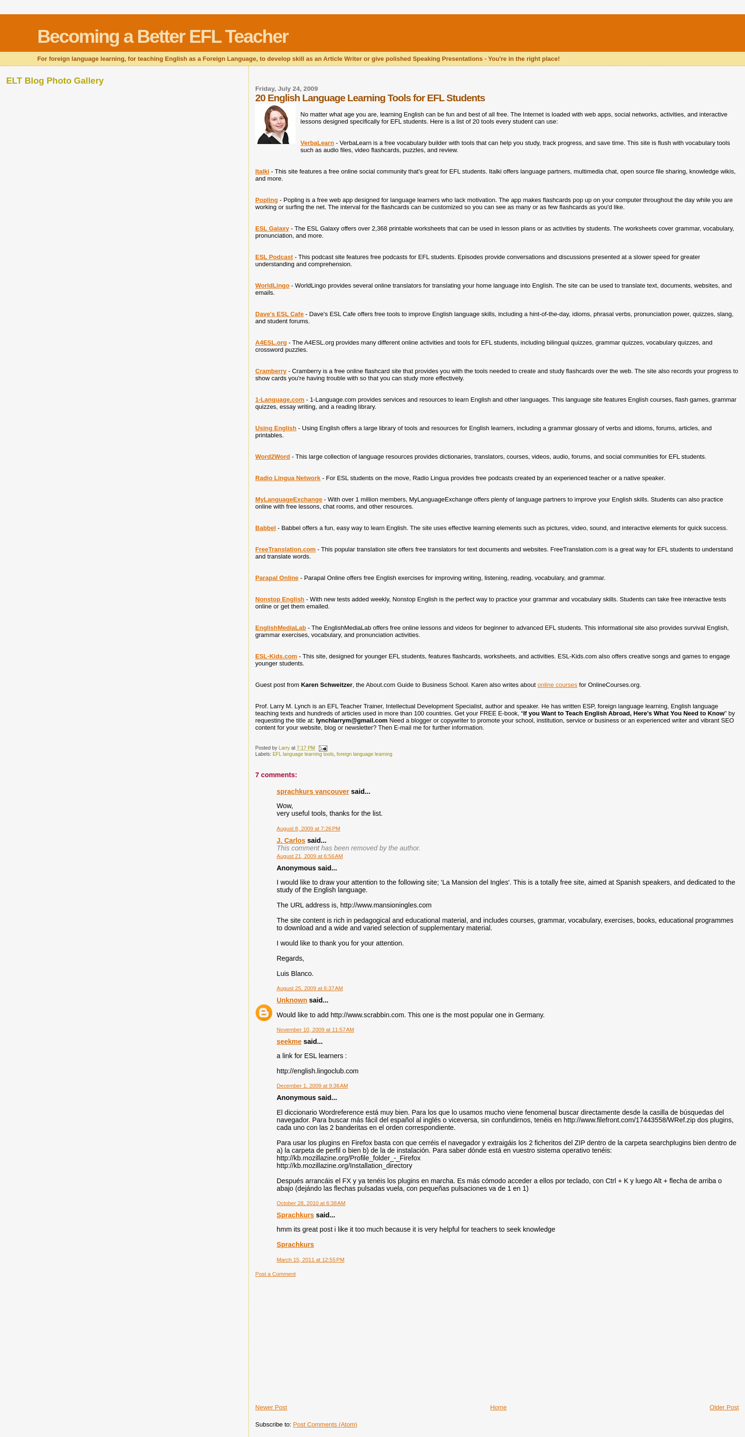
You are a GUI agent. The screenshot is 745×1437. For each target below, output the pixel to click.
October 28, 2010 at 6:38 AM (311, 1203)
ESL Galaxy (272, 228)
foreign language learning (364, 754)
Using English (275, 428)
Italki (262, 171)
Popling (266, 199)
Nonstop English (279, 599)
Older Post (724, 1407)
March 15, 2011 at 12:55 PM (310, 1260)
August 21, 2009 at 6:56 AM (310, 856)
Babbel (265, 527)
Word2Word (272, 456)
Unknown (292, 1000)
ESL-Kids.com (276, 656)
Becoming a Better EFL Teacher (162, 36)
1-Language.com (279, 399)
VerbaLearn (317, 142)
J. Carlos (291, 840)
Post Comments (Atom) (325, 1424)
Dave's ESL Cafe (279, 314)
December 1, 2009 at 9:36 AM (312, 1086)
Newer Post (271, 1407)
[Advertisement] (326, 1336)
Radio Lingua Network (287, 478)
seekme (289, 1041)
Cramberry (271, 371)
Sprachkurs (295, 1215)
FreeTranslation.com (285, 549)
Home (498, 1407)
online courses (557, 684)
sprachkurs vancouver (313, 791)
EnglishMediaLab (280, 627)
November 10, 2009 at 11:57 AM (315, 1029)
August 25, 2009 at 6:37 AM (310, 988)
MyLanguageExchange (288, 499)
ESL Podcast (274, 256)
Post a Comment (275, 1274)
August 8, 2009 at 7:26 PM (308, 828)
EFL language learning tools (303, 754)
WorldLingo (272, 285)
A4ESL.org (271, 342)
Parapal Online (276, 577)
